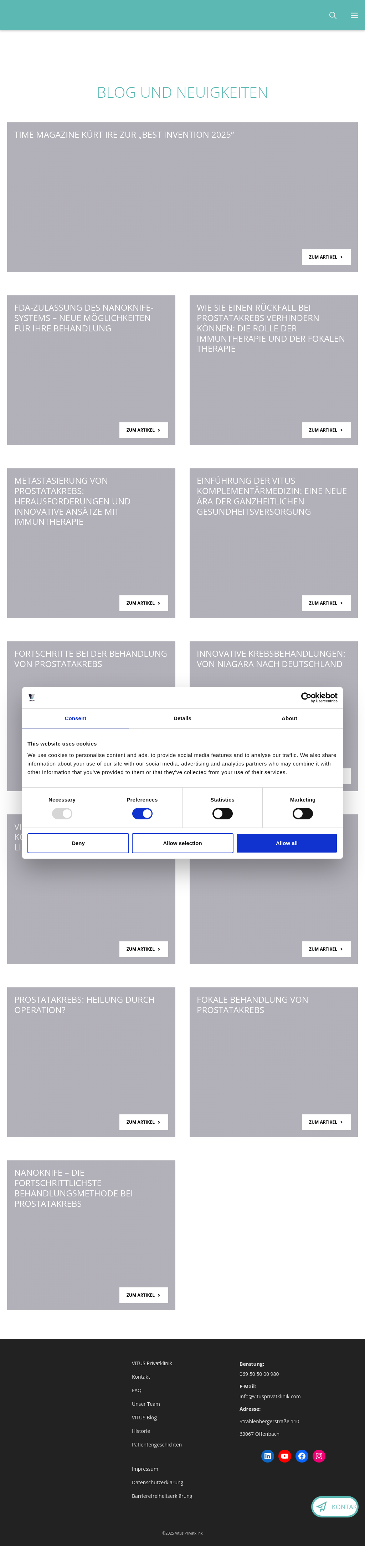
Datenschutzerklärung (157, 1482)
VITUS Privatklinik (152, 1363)
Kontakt (338, 1506)
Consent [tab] (76, 718)
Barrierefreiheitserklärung (162, 1495)
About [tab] (289, 718)
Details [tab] (182, 718)
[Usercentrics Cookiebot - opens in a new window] (306, 697)
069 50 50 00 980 (259, 1373)
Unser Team (146, 1403)
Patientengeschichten (157, 1444)
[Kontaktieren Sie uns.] (316, 1508)
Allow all (287, 843)
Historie (141, 1431)
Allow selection (182, 843)
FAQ (137, 1390)
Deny (78, 843)
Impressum (145, 1468)
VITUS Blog (144, 1417)
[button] (333, 15)
